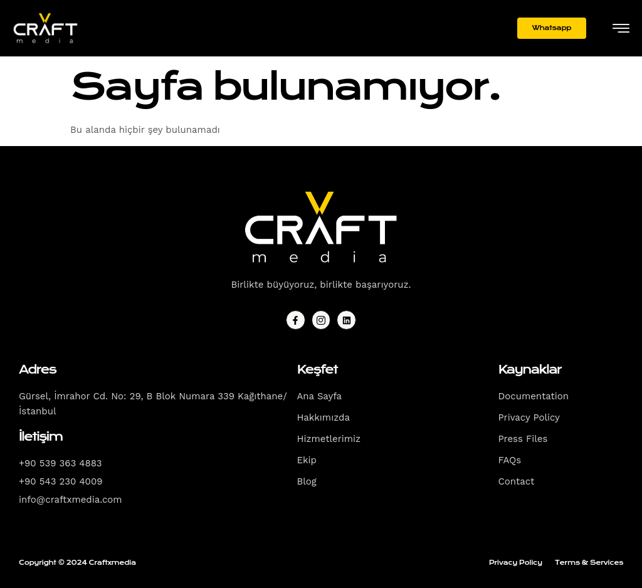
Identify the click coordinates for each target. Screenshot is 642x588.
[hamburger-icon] (621, 29)
